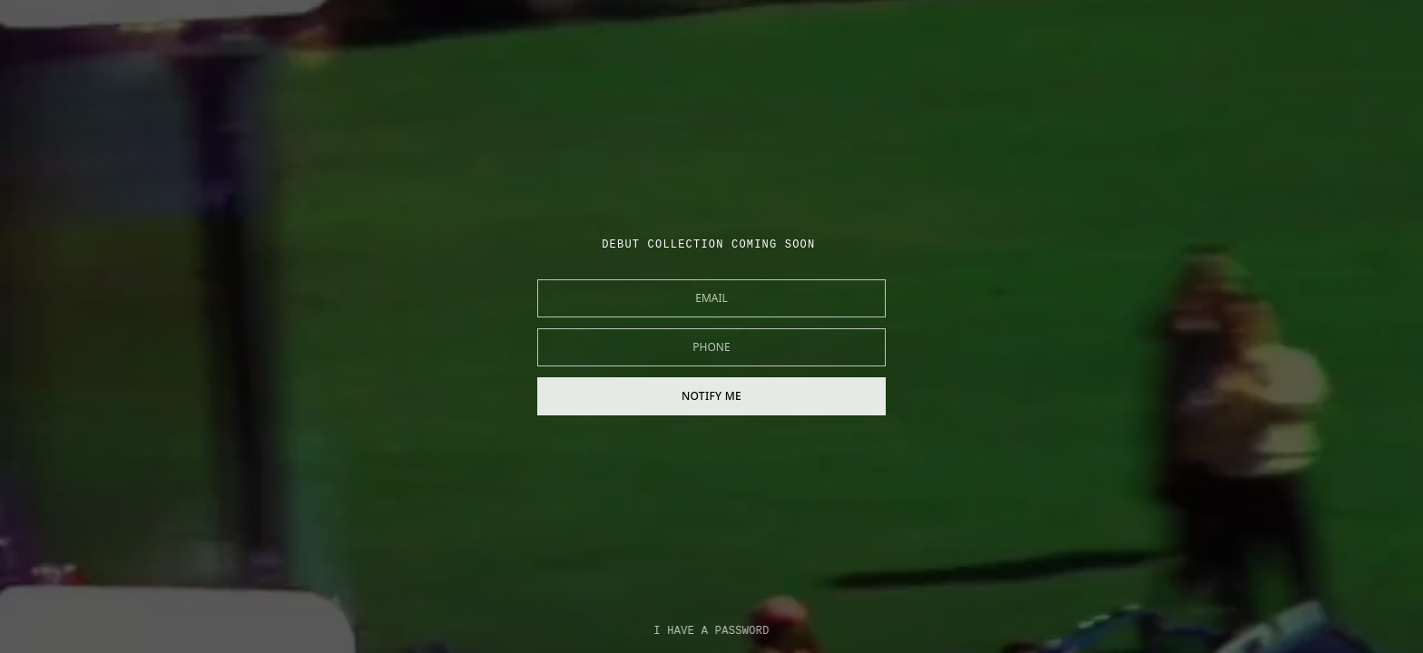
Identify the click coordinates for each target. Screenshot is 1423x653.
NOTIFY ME (711, 396)
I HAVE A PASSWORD (711, 631)
